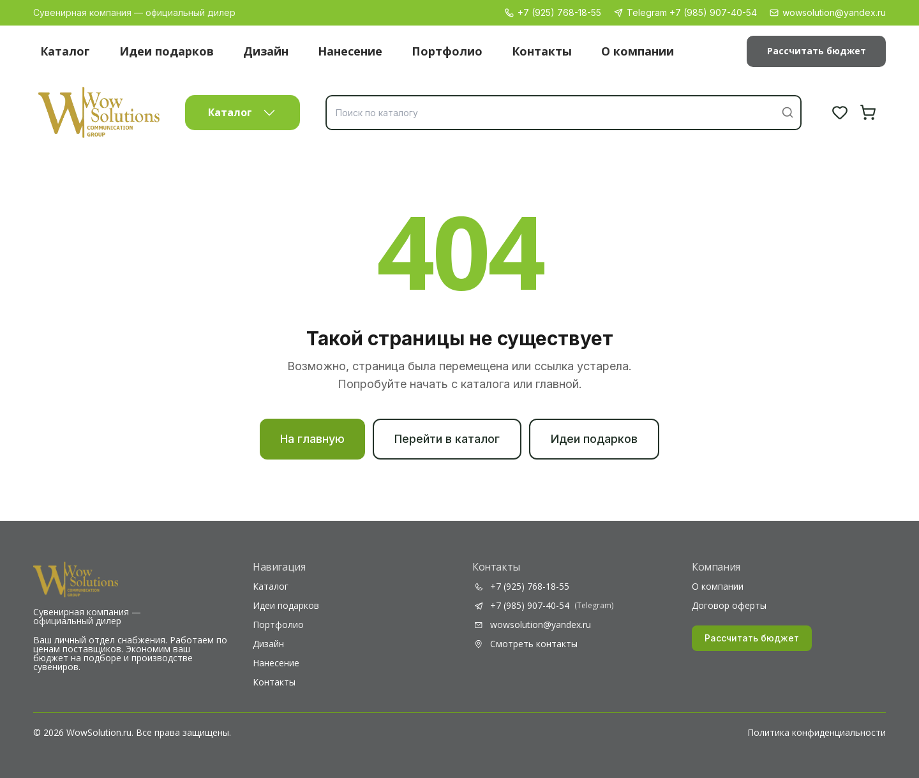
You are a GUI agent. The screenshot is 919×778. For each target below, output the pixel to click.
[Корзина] (868, 112)
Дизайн (265, 51)
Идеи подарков (166, 51)
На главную (312, 438)
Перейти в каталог (447, 438)
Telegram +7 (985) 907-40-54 (685, 12)
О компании (637, 51)
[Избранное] (840, 112)
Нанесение (350, 51)
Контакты (542, 51)
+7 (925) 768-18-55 (553, 12)
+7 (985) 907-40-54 (542, 605)
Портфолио (447, 51)
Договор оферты (729, 605)
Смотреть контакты (525, 644)
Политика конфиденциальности (816, 732)
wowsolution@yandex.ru (828, 12)
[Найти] (787, 112)
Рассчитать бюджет (816, 51)
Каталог (65, 51)
